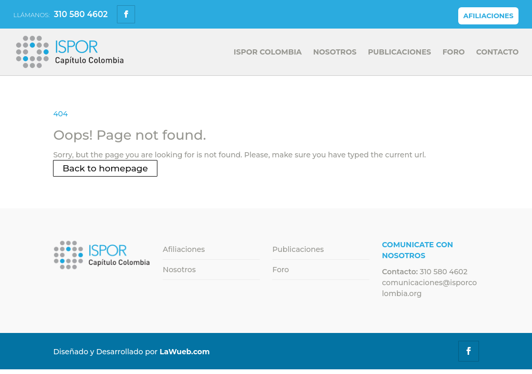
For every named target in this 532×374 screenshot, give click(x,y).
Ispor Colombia (268, 52)
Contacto (497, 52)
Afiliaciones (488, 15)
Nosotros (334, 52)
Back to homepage (105, 168)
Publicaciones (399, 52)
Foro (454, 52)
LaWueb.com (184, 351)
